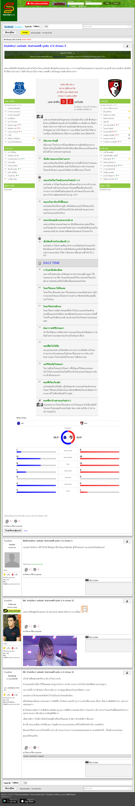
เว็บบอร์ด (49, 794)
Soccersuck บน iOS (37, 564)
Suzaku (12, 544)
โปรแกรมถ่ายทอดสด (22, 794)
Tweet (26, 531)
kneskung (12, 676)
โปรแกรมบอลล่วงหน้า (37, 794)
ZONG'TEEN (26, 39)
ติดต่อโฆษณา (71, 794)
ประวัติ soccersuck (59, 794)
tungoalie (41, 756)
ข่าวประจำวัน (47, 33)
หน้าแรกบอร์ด (35, 33)
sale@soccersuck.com (59, 57)
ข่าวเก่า (10, 794)
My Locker (91, 580)
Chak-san (12, 604)
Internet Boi (33, 756)
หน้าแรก (4, 794)
